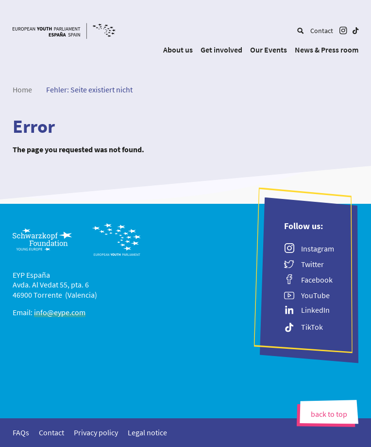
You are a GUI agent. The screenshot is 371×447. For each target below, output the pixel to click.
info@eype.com (59, 312)
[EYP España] (74, 31)
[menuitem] (300, 30)
